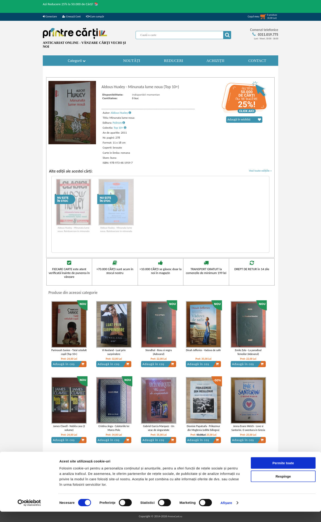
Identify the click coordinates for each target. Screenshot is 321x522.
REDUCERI (173, 61)
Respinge (283, 487)
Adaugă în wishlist (244, 119)
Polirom (119, 122)
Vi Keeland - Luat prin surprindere (114, 352)
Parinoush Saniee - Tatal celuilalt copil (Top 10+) (69, 352)
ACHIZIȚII (215, 61)
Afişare (226, 513)
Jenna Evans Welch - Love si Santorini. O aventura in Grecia (248, 428)
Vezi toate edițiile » (260, 170)
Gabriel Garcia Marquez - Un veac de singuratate (158, 428)
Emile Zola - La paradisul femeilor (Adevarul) (248, 352)
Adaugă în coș (68, 364)
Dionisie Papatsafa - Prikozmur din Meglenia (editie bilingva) (203, 428)
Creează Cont (71, 16)
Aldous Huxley (121, 112)
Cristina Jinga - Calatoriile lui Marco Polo (113, 428)
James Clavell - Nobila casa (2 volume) (69, 428)
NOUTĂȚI (131, 61)
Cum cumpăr (95, 16)
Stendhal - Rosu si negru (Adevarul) (158, 352)
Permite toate (283, 473)
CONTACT (257, 61)
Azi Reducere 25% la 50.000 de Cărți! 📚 (70, 4)
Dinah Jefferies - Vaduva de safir (203, 350)
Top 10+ (120, 127)
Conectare (50, 16)
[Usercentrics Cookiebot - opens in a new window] (29, 513)
